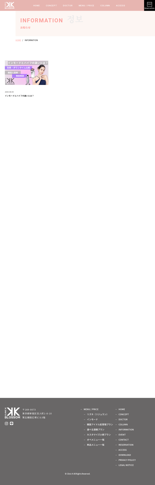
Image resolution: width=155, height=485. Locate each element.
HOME (36, 6)
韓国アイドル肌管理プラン (100, 424)
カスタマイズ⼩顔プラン (99, 434)
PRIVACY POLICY (127, 459)
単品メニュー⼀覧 (95, 444)
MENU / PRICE (86, 6)
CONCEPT (51, 6)
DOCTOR (68, 6)
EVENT (122, 434)
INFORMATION (126, 429)
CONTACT (124, 439)
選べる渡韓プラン (95, 429)
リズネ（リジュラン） (98, 414)
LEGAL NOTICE (126, 465)
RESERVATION (126, 444)
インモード (92, 419)
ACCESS (120, 6)
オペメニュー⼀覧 (95, 439)
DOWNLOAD (125, 454)
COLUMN (105, 6)
